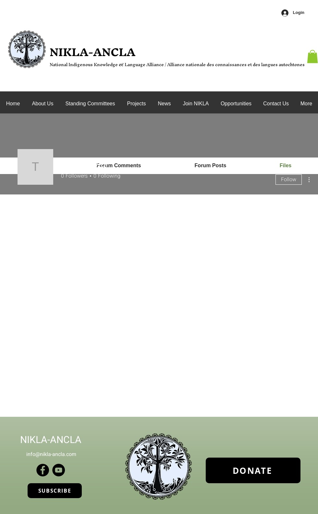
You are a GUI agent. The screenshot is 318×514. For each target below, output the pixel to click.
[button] (90, 103)
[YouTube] (58, 470)
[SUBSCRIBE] (55, 490)
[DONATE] (253, 470)
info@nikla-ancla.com (51, 454)
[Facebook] (42, 470)
